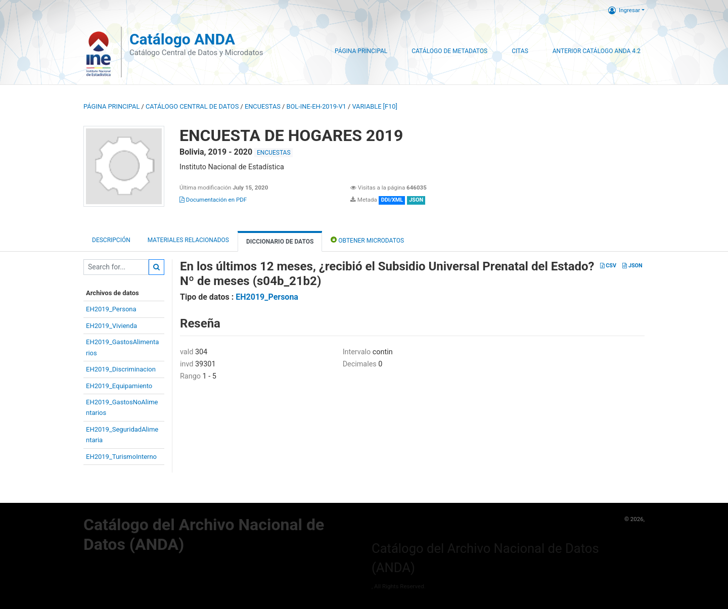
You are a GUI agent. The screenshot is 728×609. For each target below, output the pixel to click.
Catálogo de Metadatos (449, 51)
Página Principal (361, 51)
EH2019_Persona (111, 309)
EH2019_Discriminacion (121, 369)
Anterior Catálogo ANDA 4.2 (597, 51)
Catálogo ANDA (182, 39)
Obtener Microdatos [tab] (367, 240)
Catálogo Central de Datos (192, 106)
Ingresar (624, 10)
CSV (608, 265)
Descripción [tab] (111, 240)
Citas (520, 51)
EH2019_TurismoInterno (121, 456)
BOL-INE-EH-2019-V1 (316, 106)
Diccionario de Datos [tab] (279, 241)
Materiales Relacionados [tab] (188, 240)
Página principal (111, 106)
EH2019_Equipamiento (119, 386)
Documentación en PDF (213, 199)
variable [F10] (374, 106)
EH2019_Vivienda (111, 326)
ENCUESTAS (263, 106)
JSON (632, 265)
